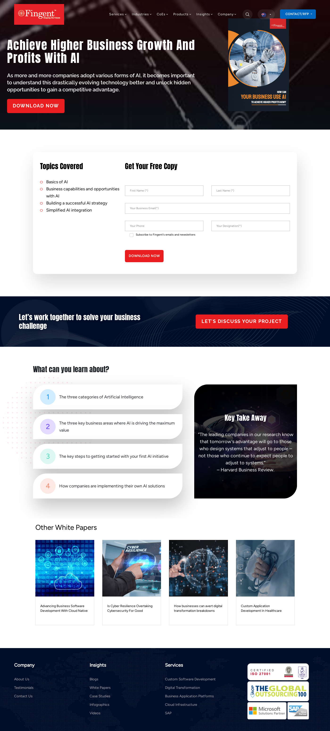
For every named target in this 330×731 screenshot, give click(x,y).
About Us (21, 679)
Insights (204, 14)
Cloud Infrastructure (181, 704)
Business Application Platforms (189, 696)
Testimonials (23, 687)
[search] (247, 14)
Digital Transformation (182, 687)
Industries (142, 14)
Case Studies (100, 696)
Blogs (94, 679)
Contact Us (23, 696)
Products (182, 14)
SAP (168, 713)
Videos (95, 713)
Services (118, 14)
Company (227, 14)
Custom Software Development (190, 679)
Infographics (99, 704)
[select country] (266, 14)
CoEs (163, 14)
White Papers (100, 687)
